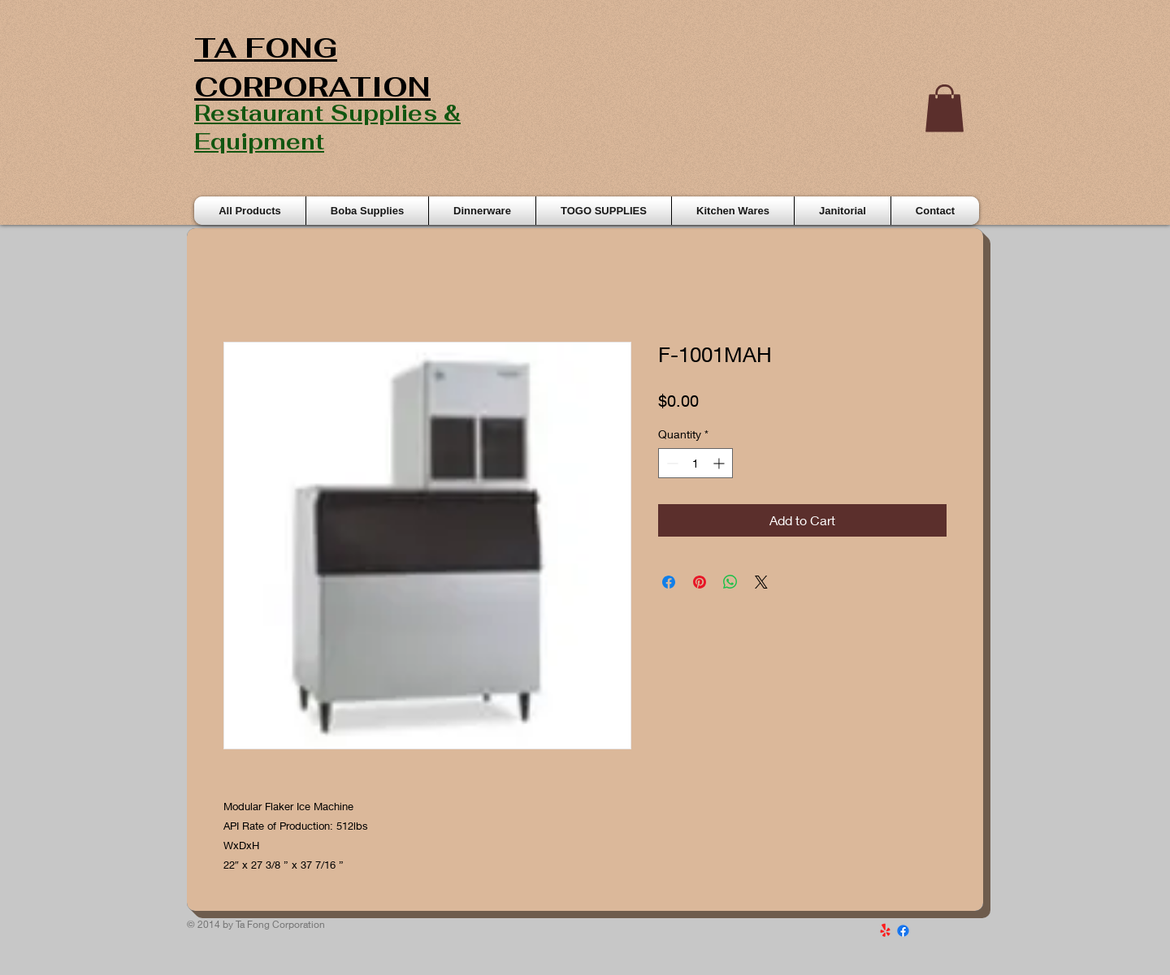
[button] (944, 108)
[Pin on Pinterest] (699, 582)
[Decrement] (671, 463)
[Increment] (720, 463)
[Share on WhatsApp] (730, 582)
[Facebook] (903, 930)
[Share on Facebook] (668, 582)
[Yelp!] (885, 930)
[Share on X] (761, 582)
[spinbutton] (695, 463)
